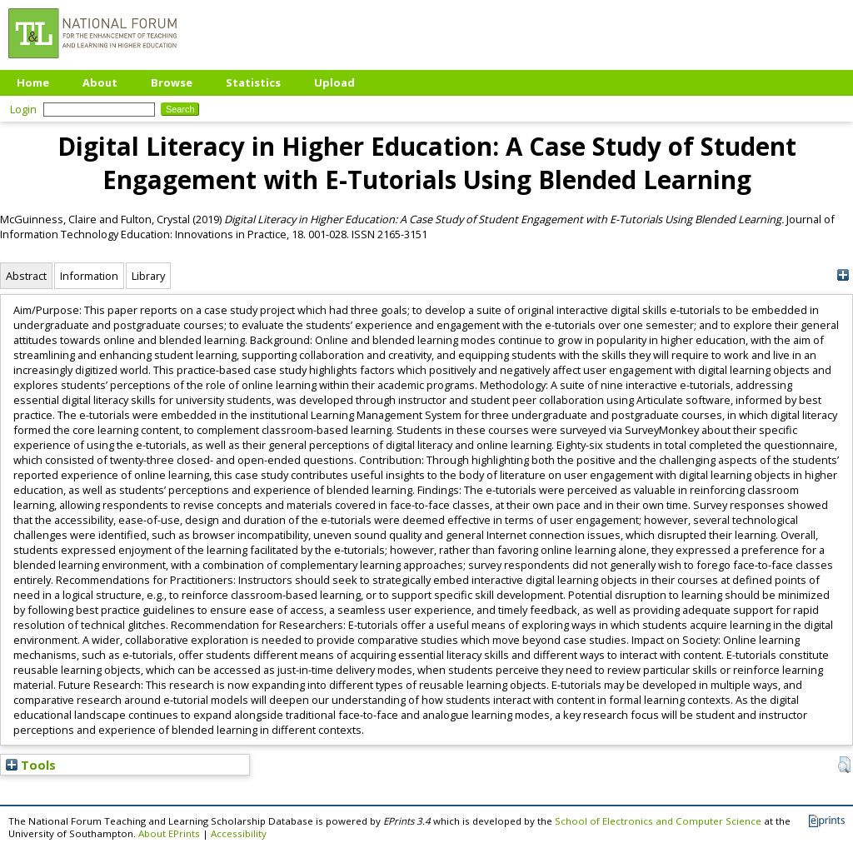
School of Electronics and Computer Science (658, 821)
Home (33, 82)
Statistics (253, 82)
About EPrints (169, 833)
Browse (171, 82)
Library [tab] (148, 275)
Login (23, 109)
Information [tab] (89, 275)
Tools (31, 764)
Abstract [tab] (26, 275)
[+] (842, 275)
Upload (334, 82)
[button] (844, 764)
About (99, 82)
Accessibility (239, 833)
